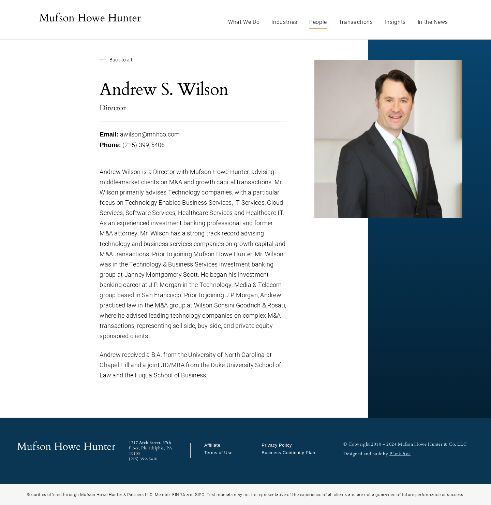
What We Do (244, 21)
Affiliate (212, 445)
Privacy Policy (277, 445)
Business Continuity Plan (288, 452)
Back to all (116, 59)
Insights (395, 21)
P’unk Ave (400, 454)
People (318, 21)
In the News (433, 21)
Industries (284, 21)
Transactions (356, 21)
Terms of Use (218, 452)
